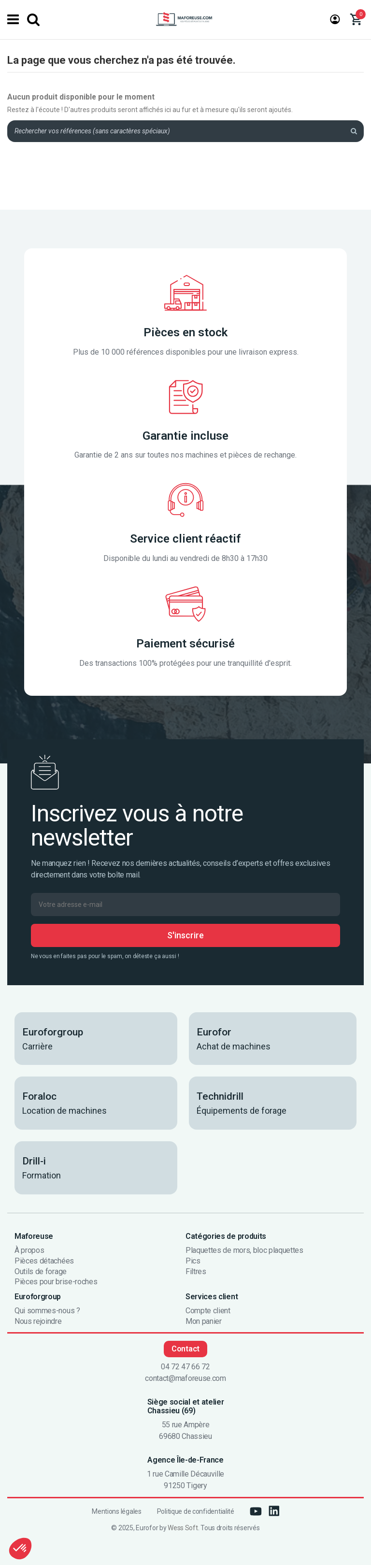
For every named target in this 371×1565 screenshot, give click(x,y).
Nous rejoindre (38, 1321)
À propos (29, 1250)
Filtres (196, 1272)
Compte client (208, 1311)
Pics (193, 1261)
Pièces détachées (44, 1261)
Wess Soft (183, 1528)
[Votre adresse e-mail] (185, 904)
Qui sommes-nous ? (47, 1311)
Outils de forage (40, 1272)
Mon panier (204, 1321)
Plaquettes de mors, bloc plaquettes (244, 1250)
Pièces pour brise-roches (55, 1282)
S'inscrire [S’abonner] (185, 935)
